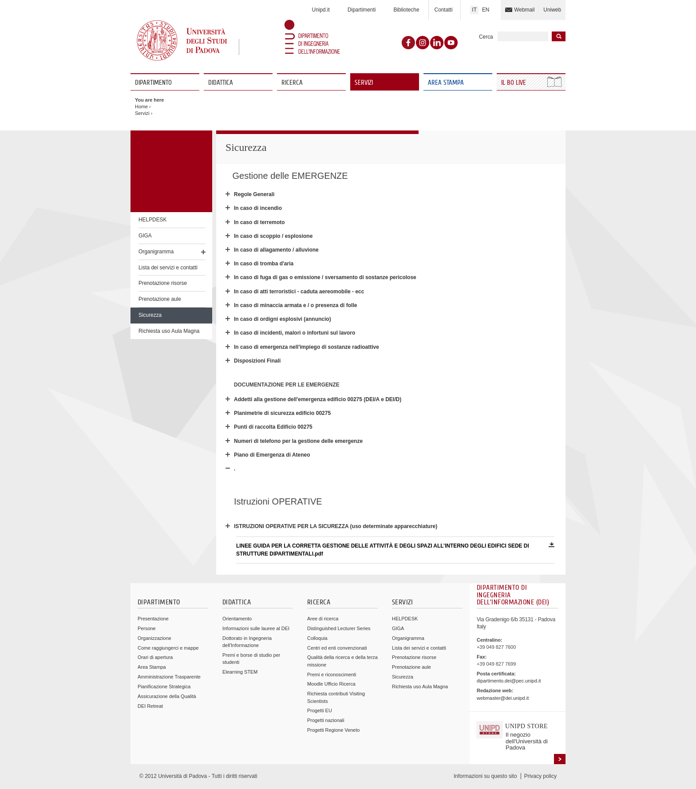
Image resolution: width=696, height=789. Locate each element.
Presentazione (153, 618)
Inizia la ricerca (559, 36)
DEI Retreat (150, 706)
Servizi (364, 83)
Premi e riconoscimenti (331, 674)
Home (141, 106)
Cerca (486, 37)
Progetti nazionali (325, 720)
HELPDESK (152, 220)
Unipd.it (321, 10)
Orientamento (237, 618)
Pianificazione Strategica (164, 686)
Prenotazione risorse (162, 283)
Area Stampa (446, 83)
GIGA (145, 236)
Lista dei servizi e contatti (168, 267)
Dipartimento (153, 83)
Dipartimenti (362, 10)
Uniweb (552, 10)
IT (474, 10)
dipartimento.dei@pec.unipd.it (509, 680)
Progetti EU (319, 710)
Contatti (444, 10)
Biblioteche (406, 10)
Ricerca (292, 83)
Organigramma (156, 252)
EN (486, 10)
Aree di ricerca (322, 618)
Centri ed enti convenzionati (337, 648)
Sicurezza (150, 315)
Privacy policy (540, 776)
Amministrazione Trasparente (169, 676)
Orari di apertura (155, 657)
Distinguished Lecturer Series (338, 628)
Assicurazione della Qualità (167, 696)
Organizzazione (154, 638)
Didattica (220, 83)
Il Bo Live (514, 83)
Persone (147, 628)
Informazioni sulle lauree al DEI (255, 628)
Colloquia (317, 638)
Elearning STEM (239, 672)
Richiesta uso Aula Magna (169, 331)
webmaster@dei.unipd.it (503, 698)
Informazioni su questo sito (485, 776)
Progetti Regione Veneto (333, 730)
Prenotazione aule (159, 299)
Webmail (524, 10)
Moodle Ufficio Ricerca (331, 683)
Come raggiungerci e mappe (168, 648)
